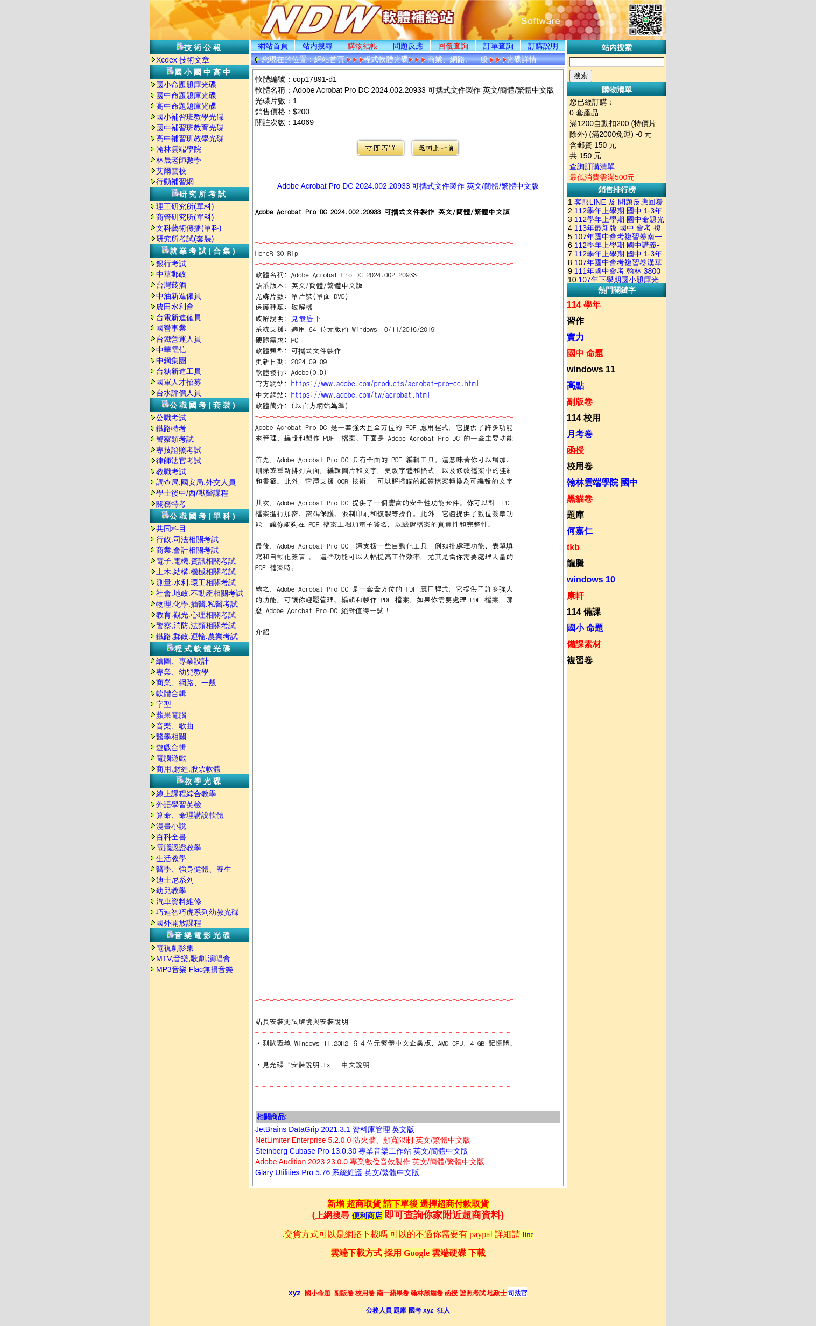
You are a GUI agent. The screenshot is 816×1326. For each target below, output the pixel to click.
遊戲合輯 (171, 747)
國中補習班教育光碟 (190, 127)
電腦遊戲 (171, 758)
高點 (575, 385)
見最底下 (306, 318)
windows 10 (591, 579)
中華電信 (171, 349)
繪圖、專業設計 (182, 661)
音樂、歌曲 (175, 725)
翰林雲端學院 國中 (602, 482)
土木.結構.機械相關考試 (196, 571)
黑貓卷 (580, 498)
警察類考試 (175, 439)
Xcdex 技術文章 (182, 59)
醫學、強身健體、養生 (193, 869)
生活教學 (171, 858)
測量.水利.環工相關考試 (196, 582)
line (528, 1235)
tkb (573, 547)
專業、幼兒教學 (182, 672)
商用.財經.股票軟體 (188, 769)
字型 (163, 704)
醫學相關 (171, 736)
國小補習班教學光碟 (190, 117)
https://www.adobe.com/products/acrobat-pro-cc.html (385, 383)
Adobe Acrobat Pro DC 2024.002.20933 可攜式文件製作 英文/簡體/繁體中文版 (408, 186)
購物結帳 (363, 45)
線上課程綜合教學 (186, 793)
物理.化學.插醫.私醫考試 (197, 604)
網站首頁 (273, 45)
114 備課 (584, 611)
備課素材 (584, 644)
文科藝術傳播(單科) (188, 228)
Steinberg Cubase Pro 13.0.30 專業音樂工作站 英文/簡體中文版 (361, 1151)
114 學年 (584, 304)
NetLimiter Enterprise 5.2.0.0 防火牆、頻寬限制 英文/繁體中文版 (362, 1140)
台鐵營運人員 (178, 339)
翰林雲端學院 (178, 149)
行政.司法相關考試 (187, 539)
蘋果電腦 (171, 715)
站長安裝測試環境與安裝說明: (303, 1021)
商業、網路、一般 (186, 682)
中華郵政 (171, 274)
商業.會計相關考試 (187, 550)
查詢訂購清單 (592, 166)
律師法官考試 (178, 460)
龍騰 (575, 563)
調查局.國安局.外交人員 (196, 482)
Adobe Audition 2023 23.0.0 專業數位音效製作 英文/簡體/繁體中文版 (369, 1161)
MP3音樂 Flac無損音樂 (194, 969)
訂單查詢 (498, 45)
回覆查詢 (453, 45)
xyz (295, 1292)
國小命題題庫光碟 (186, 84)
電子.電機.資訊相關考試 (196, 561)
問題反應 (408, 45)
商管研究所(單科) (185, 217)
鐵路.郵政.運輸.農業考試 (197, 636)
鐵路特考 (171, 428)
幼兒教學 (171, 890)
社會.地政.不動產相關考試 (199, 593)
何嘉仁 (580, 531)
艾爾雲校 (171, 170)
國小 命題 (585, 628)
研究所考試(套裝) (185, 238)
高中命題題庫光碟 (186, 106)
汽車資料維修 (178, 901)
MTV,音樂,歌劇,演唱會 (193, 958)
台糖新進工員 (178, 371)
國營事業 (171, 328)
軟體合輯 (171, 693)
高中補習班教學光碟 (190, 138)
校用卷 (580, 466)
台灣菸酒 (171, 285)
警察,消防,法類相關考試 (196, 625)
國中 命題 (585, 353)
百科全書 (171, 836)
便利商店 (367, 1216)
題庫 (575, 514)
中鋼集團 (171, 360)
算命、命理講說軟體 (190, 815)
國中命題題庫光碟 (186, 95)
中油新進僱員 (178, 295)
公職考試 (171, 417)
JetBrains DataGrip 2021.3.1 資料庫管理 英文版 (334, 1129)
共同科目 (171, 528)
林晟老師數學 (178, 160)
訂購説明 (543, 45)
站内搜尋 (318, 45)
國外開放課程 (178, 923)
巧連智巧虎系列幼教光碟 (197, 912)
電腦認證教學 (178, 847)
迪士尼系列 (175, 880)
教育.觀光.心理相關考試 (196, 614)
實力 (575, 337)
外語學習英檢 (178, 804)
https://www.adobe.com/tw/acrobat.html (361, 394)
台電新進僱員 (178, 317)
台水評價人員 (178, 392)
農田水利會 (175, 306)
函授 (575, 450)
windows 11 (591, 369)
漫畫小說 (171, 826)
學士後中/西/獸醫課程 (192, 493)
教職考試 (171, 471)
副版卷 (580, 401)
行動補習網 (175, 181)
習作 (575, 320)
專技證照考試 (178, 450)
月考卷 (580, 434)
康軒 (575, 595)
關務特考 (171, 503)
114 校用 (584, 417)
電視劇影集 (175, 947)
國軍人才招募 (178, 382)
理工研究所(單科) (185, 206)
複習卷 (580, 660)
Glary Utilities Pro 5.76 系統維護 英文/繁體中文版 (337, 1172)
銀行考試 (171, 263)
